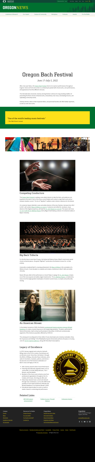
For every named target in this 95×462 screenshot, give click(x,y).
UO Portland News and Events (51, 447)
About (66, 455)
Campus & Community (40, 14)
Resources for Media (29, 436)
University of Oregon (43, 458)
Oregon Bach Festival (40, 86)
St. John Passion (64, 300)
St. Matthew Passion (59, 302)
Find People (72, 455)
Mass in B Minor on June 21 (39, 232)
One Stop (72, 1)
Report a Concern (24, 455)
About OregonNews (48, 443)
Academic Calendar (8, 445)
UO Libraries (6, 447)
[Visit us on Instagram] (87, 447)
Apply (76, 1)
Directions (5, 443)
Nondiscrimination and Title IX (37, 455)
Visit (80, 1)
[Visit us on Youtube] (84, 447)
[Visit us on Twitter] (82, 447)
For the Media (85, 14)
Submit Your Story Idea (49, 438)
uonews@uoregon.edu (84, 443)
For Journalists (27, 440)
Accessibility (48, 455)
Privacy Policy (55, 455)
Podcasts (65, 14)
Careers (62, 455)
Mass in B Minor (56, 292)
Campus (5, 436)
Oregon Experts (27, 438)
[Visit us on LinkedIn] (90, 447)
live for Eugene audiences (32, 366)
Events (4, 438)
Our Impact (26, 14)
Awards (75, 14)
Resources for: (61, 1)
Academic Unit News (49, 445)
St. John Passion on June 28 (53, 234)
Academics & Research (12, 14)
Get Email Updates (48, 440)
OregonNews (47, 436)
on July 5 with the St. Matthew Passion (30, 236)
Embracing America (67, 424)
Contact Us (26, 445)
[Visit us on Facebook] (79, 447)
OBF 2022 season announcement (28, 425)
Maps (4, 440)
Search (86, 1)
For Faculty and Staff (28, 443)
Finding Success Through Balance (47, 425)
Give (83, 1)
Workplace (54, 14)
